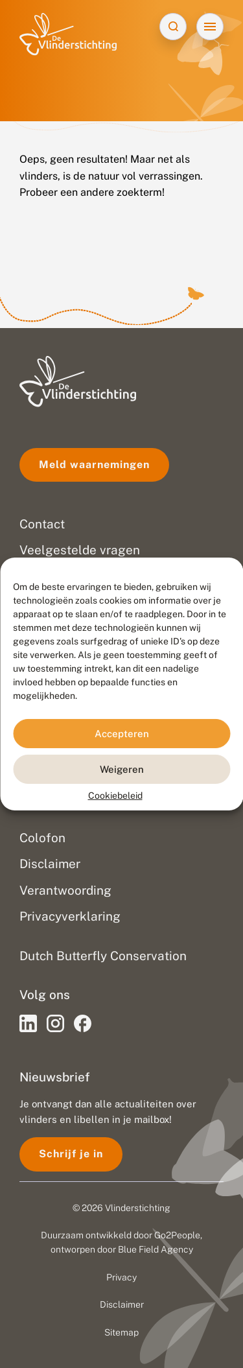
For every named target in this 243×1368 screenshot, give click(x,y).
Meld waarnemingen (94, 464)
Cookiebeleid (115, 795)
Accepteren (122, 732)
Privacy (121, 1277)
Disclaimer (122, 1304)
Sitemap (121, 1332)
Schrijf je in (71, 1154)
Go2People (177, 1235)
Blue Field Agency (155, 1249)
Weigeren (122, 768)
